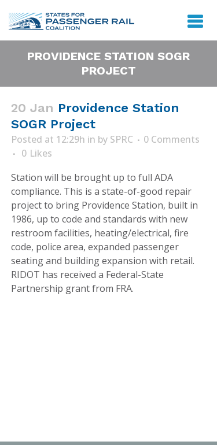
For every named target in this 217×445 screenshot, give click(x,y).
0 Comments (172, 139)
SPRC (121, 139)
